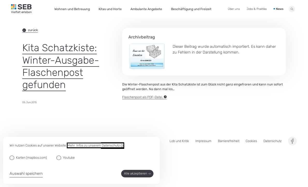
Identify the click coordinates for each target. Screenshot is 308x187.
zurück (30, 30)
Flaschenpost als (144, 97)
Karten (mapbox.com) (31, 157)
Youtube (69, 157)
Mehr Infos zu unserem (95, 145)
